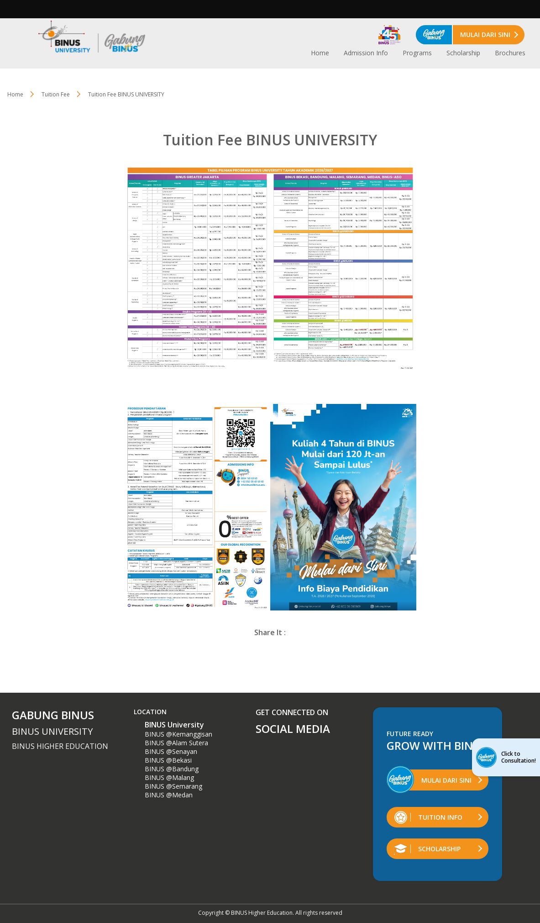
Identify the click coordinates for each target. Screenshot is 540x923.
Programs (417, 52)
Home (320, 52)
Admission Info (366, 52)
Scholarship (463, 52)
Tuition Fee (56, 94)
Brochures (510, 52)
